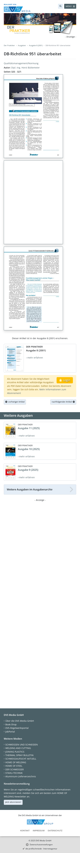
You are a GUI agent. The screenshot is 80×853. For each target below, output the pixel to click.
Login (64, 380)
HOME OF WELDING (15, 762)
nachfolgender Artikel (63, 401)
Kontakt (25, 830)
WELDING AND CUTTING (18, 748)
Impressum (39, 830)
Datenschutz (55, 830)
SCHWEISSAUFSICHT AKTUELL (20, 758)
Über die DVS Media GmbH (19, 720)
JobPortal (10, 731)
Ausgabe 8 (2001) (36, 45)
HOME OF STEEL (13, 765)
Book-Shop (11, 724)
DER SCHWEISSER (14, 769)
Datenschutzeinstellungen (41, 844)
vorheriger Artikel (15, 401)
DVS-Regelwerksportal (17, 727)
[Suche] (60, 6)
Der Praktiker (9, 45)
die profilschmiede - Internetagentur (41, 848)
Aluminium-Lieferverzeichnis (20, 776)
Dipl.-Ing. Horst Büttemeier (25, 67)
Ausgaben (22, 45)
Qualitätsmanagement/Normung (21, 63)
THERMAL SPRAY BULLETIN (19, 755)
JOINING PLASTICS (14, 751)
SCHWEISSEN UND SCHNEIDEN (21, 744)
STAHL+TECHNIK (14, 772)
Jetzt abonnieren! (13, 802)
